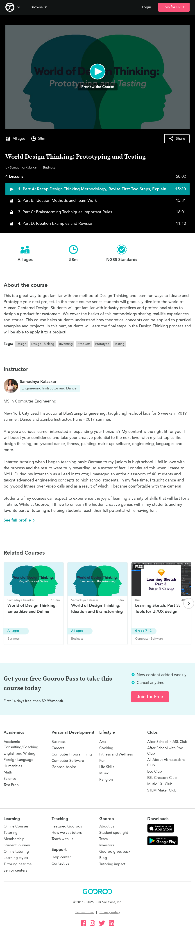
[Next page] (188, 603)
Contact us (60, 863)
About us (106, 826)
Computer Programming (72, 754)
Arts (102, 742)
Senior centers (15, 870)
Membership (14, 839)
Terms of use (84, 912)
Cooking (106, 748)
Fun (102, 760)
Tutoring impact (112, 864)
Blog (103, 858)
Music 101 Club (159, 784)
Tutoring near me (18, 864)
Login (146, 7)
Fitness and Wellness (116, 754)
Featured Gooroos (67, 826)
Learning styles (16, 858)
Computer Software (68, 760)
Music (104, 773)
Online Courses (16, 826)
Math (8, 772)
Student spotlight (113, 832)
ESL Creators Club (162, 778)
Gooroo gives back (114, 851)
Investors (106, 845)
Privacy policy (110, 912)
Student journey (17, 845)
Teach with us (62, 839)
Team (103, 839)
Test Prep (11, 785)
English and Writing (19, 753)
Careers (58, 748)
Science (10, 778)
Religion (106, 779)
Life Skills (106, 767)
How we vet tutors (67, 832)
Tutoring (11, 832)
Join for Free (150, 696)
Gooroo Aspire (64, 767)
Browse (39, 7)
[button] (40, 7)
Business (59, 742)
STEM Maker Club (162, 790)
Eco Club (154, 771)
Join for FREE (174, 7)
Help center (61, 857)
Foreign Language (18, 760)
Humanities (13, 766)
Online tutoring (16, 851)
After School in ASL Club (167, 742)
